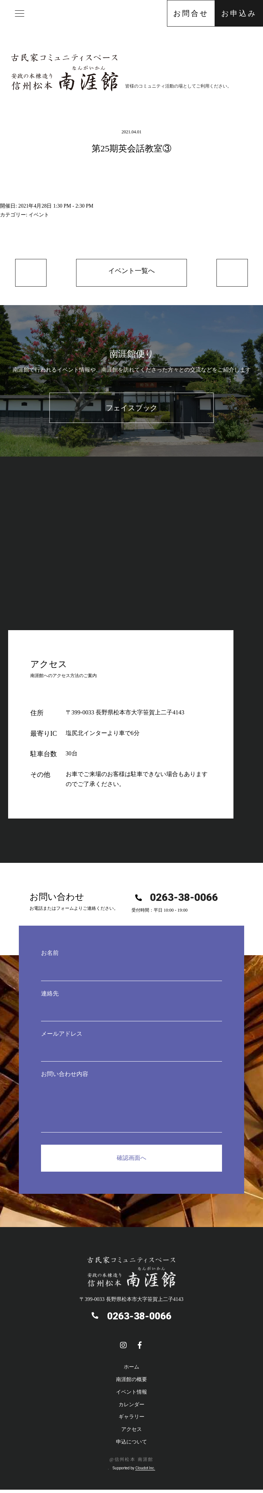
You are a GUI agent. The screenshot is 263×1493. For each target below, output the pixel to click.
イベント (38, 215)
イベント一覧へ (131, 273)
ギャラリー (131, 1420)
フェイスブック (131, 411)
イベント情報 (131, 1395)
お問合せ (191, 13)
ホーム (131, 1370)
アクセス (131, 1432)
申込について (131, 1445)
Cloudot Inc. (145, 1471)
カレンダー (131, 1408)
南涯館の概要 (131, 1383)
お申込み (239, 13)
